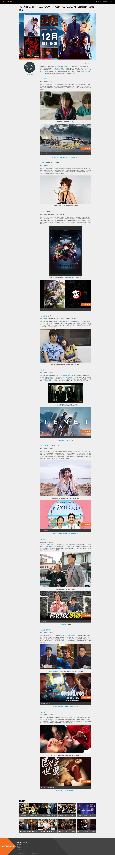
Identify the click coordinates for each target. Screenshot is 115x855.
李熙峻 (76, 545)
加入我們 (19, 849)
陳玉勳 (75, 451)
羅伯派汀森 (53, 377)
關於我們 (19, 844)
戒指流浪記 (44, 316)
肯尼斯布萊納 (48, 380)
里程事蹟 (19, 846)
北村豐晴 (70, 321)
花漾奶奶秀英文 (51, 545)
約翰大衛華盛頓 (66, 377)
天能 (42, 370)
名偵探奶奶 (44, 539)
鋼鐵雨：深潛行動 (45, 630)
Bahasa (111, 2)
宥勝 (42, 71)
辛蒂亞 (83, 71)
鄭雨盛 (65, 635)
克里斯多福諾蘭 (62, 375)
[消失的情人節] (65, 516)
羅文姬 (62, 545)
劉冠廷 (86, 451)
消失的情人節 (67, 66)
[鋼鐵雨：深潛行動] (65, 689)
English (98, 2)
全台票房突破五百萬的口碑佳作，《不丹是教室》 (64, 157)
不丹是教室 (57, 70)
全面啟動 (70, 375)
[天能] (65, 422)
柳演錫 (69, 635)
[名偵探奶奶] (65, 607)
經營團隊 (19, 847)
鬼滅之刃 (62, 68)
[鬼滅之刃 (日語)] (65, 295)
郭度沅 (73, 635)
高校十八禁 (44, 162)
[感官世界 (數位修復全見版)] (65, 773)
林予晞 (46, 71)
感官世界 (43, 712)
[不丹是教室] (65, 139)
